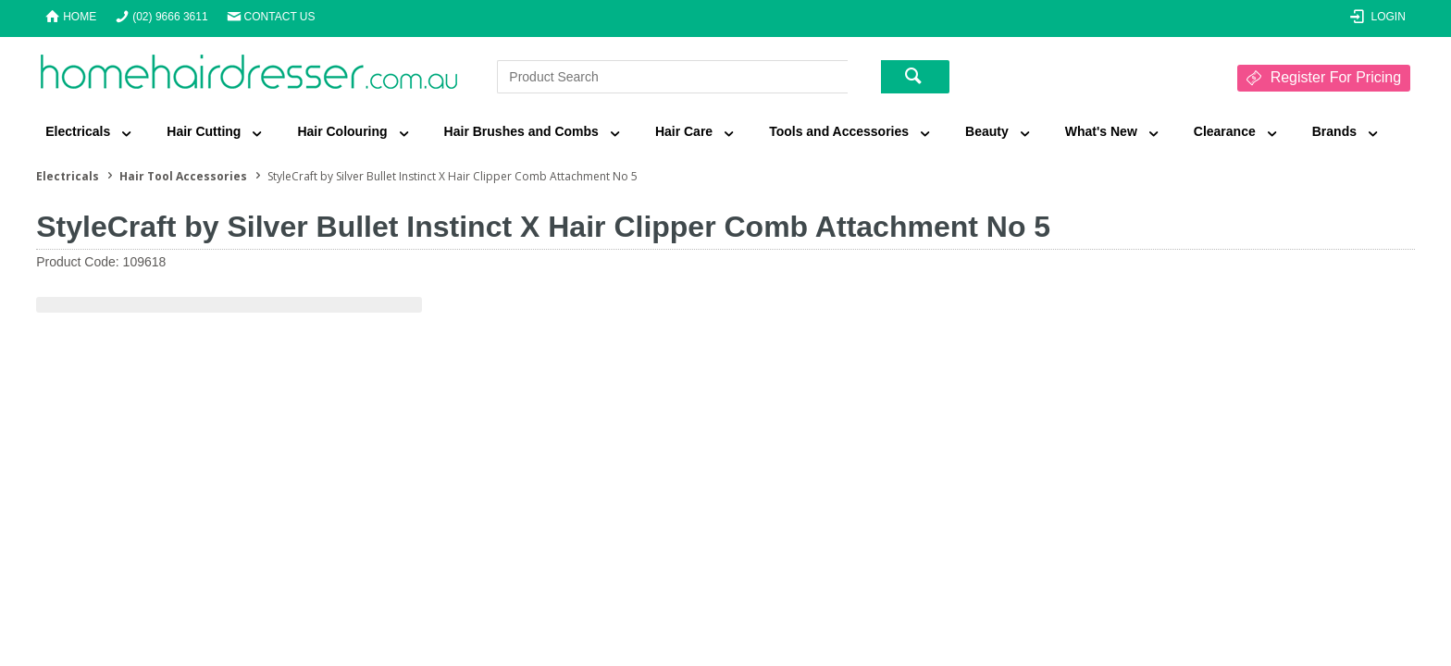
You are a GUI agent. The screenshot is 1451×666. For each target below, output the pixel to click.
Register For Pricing (1336, 77)
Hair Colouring (342, 131)
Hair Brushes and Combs (521, 131)
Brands (1334, 131)
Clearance (1225, 131)
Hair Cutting (204, 131)
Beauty (987, 131)
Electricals (77, 131)
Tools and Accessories (839, 131)
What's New (1101, 131)
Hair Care (684, 131)
